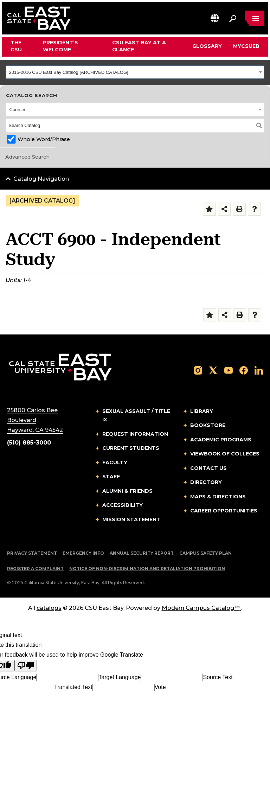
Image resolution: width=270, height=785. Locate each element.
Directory (206, 482)
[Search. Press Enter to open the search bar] (232, 18)
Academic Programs (220, 439)
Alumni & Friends (127, 491)
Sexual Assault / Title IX (136, 415)
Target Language (119, 677)
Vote (160, 687)
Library (201, 411)
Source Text (217, 677)
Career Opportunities (223, 511)
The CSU (16, 46)
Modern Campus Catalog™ (201, 608)
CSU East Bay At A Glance (139, 46)
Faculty (114, 462)
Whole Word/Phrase (44, 139)
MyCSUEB (246, 46)
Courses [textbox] (17, 109)
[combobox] (135, 72)
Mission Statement (131, 519)
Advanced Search (27, 157)
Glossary (207, 46)
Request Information (135, 434)
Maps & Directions (218, 496)
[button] (215, 18)
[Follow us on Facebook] (243, 369)
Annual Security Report (142, 553)
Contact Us (208, 468)
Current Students (130, 448)
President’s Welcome (60, 46)
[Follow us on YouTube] (228, 369)
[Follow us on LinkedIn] (259, 369)
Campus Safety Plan (205, 553)
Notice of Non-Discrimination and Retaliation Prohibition (147, 568)
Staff (111, 476)
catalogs (49, 608)
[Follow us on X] (213, 369)
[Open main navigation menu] (254, 18)
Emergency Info (83, 553)
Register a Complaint (35, 568)
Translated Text (73, 687)
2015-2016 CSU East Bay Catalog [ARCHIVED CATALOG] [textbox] (68, 72)
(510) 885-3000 (29, 442)
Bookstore (207, 425)
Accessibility (122, 505)
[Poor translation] (25, 665)
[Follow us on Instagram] (198, 369)
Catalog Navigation (41, 178)
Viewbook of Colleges (224, 454)
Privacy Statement (32, 553)
